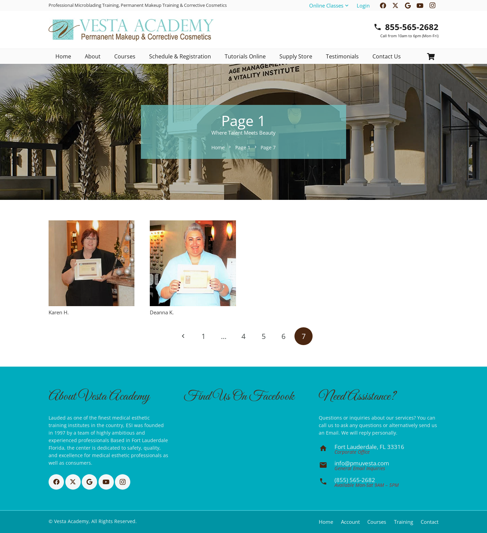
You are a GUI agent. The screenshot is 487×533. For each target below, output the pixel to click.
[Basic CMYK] (131, 30)
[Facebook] (56, 482)
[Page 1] (204, 336)
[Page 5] (263, 336)
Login (363, 5)
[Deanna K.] (193, 263)
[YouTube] (106, 482)
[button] (329, 5)
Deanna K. (162, 312)
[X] (73, 482)
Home (326, 521)
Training (403, 521)
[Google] (89, 482)
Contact (429, 521)
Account (350, 521)
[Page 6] (284, 336)
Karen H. (59, 312)
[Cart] (430, 56)
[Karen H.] (91, 263)
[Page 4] (244, 336)
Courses (376, 521)
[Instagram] (122, 482)
